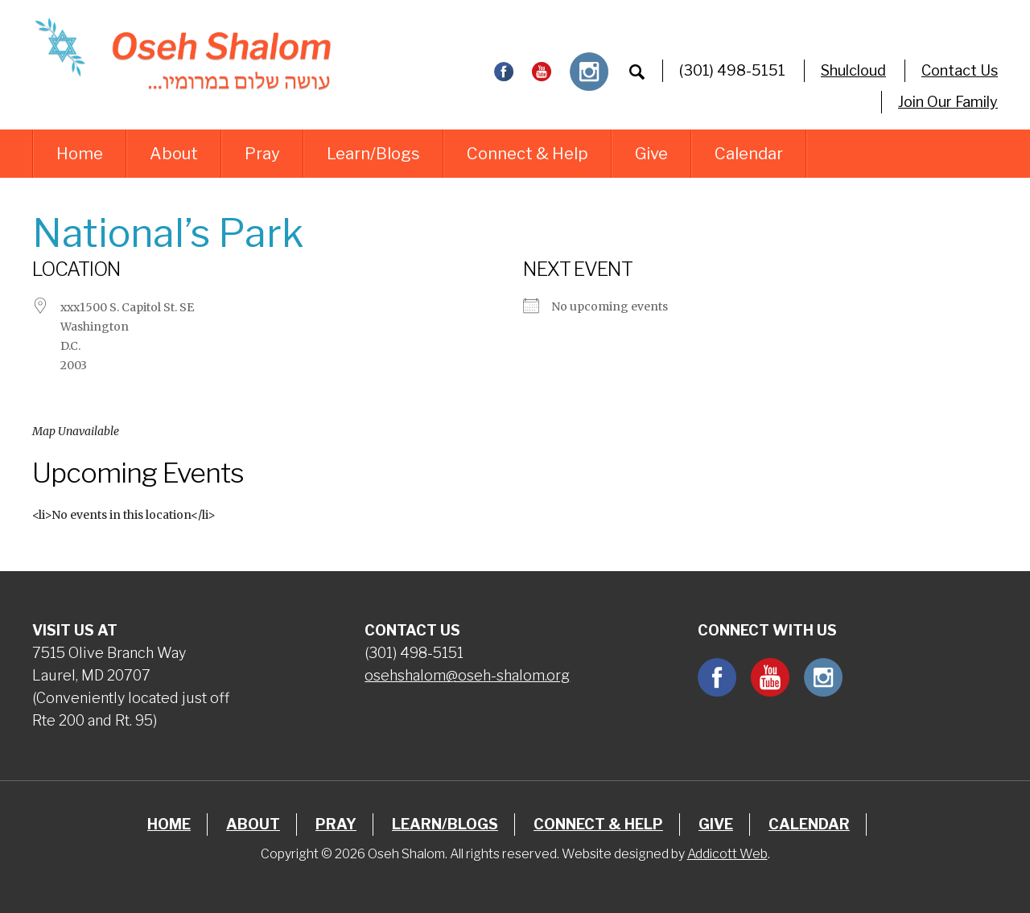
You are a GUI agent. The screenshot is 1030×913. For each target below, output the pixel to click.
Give (651, 153)
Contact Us (959, 70)
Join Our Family (948, 101)
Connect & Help (527, 153)
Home (79, 153)
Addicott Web (727, 854)
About (174, 153)
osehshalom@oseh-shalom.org (467, 675)
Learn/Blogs (373, 153)
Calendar (749, 153)
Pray (262, 153)
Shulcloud (853, 70)
